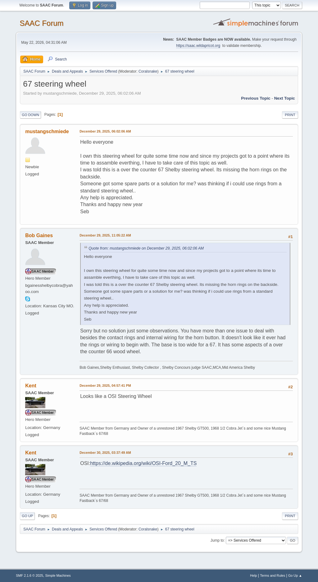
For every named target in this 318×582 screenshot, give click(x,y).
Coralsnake (148, 71)
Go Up (27, 516)
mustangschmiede (47, 131)
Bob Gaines (39, 235)
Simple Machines (58, 575)
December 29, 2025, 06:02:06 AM (105, 131)
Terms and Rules (272, 575)
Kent (30, 385)
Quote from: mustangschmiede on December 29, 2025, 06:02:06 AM (146, 248)
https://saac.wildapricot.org (198, 45)
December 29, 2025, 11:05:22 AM (105, 235)
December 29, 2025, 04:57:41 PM (105, 385)
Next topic (284, 98)
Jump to (217, 540)
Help (253, 575)
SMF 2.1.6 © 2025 (29, 575)
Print (290, 115)
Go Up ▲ (295, 575)
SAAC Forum (41, 23)
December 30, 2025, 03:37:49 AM (105, 452)
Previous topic (255, 98)
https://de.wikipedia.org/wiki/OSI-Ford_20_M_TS (143, 463)
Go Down (30, 115)
